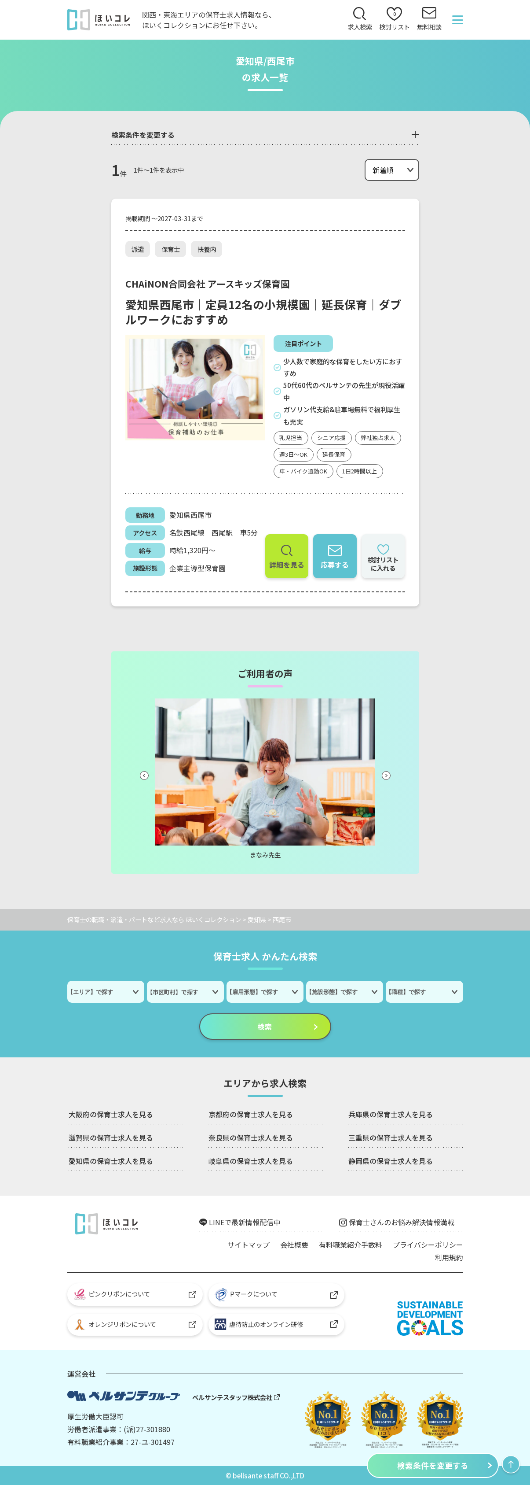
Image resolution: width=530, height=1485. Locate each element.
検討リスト (394, 20)
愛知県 (257, 919)
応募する (335, 564)
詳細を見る (286, 564)
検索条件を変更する (432, 1465)
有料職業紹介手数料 (350, 1244)
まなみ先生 (265, 854)
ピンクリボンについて (111, 1294)
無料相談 (429, 26)
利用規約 (449, 1257)
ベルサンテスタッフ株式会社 (232, 1397)
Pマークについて (246, 1294)
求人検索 (359, 26)
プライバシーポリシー (428, 1244)
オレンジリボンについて (115, 1324)
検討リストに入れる (383, 564)
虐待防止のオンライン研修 (259, 1324)
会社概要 (294, 1244)
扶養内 (206, 249)
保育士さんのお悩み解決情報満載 (401, 1222)
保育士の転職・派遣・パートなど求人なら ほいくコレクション (154, 919)
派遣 (138, 249)
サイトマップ (248, 1244)
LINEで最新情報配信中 (245, 1222)
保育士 (170, 249)
